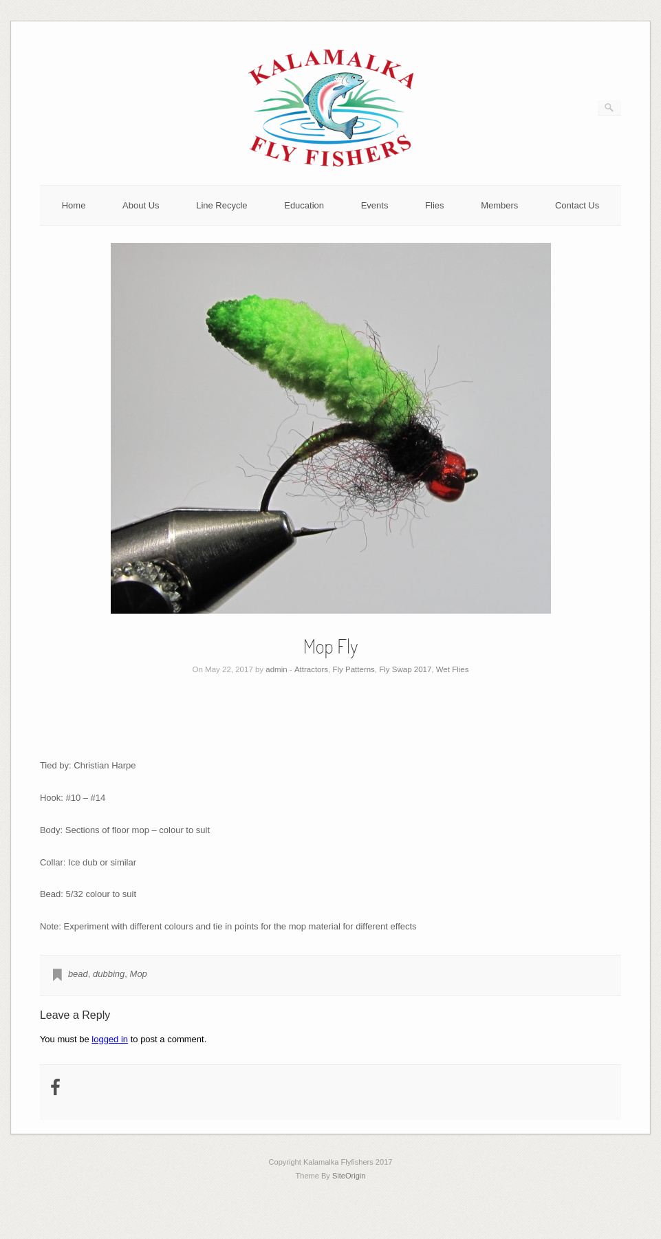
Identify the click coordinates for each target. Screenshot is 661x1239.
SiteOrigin (349, 1176)
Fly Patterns (354, 669)
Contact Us (577, 205)
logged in (109, 1039)
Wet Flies (452, 669)
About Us (140, 205)
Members (499, 205)
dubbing (108, 974)
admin (276, 669)
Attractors (311, 669)
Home (74, 205)
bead (78, 974)
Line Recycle (221, 205)
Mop (138, 974)
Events (375, 205)
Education (304, 205)
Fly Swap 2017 (405, 669)
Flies (434, 205)
